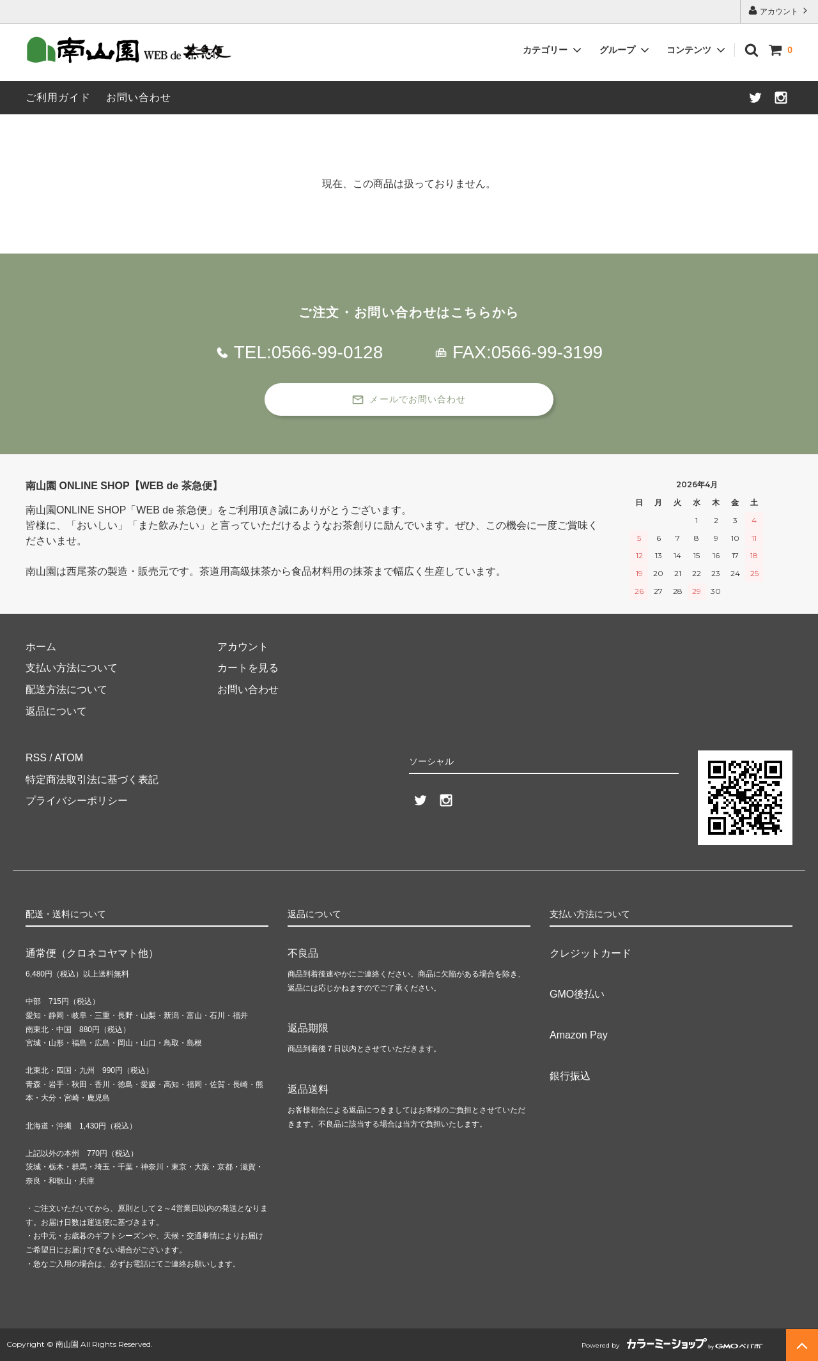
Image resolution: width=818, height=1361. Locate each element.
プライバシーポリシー (77, 800)
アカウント (779, 10)
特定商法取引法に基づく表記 (92, 779)
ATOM (68, 757)
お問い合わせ (138, 97)
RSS (36, 757)
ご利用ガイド (58, 97)
